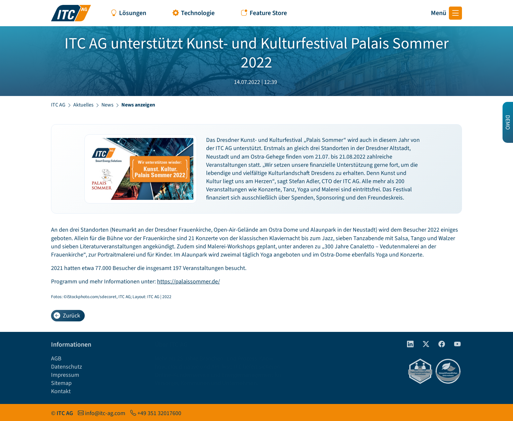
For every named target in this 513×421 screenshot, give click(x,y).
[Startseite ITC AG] (71, 13)
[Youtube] (455, 342)
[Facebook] (439, 342)
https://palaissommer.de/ (188, 280)
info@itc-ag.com (105, 411)
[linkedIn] (407, 342)
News (107, 104)
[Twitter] (423, 342)
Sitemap (61, 381)
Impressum (65, 373)
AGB (56, 357)
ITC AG (58, 104)
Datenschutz (66, 365)
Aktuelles (83, 104)
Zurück (67, 314)
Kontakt (61, 390)
